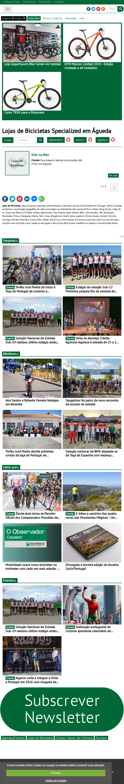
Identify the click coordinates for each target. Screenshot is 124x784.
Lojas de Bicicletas (40, 738)
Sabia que (11, 467)
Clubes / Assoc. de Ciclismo (74, 738)
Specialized (56, 139)
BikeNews (11, 354)
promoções (70, 18)
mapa (81, 18)
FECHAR (55, 773)
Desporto (10, 241)
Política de (56, 780)
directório (34, 18)
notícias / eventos (52, 18)
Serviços (101, 738)
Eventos (10, 580)
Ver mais (113, 175)
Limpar (7, 140)
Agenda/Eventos (13, 738)
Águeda (102, 139)
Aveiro (80, 139)
